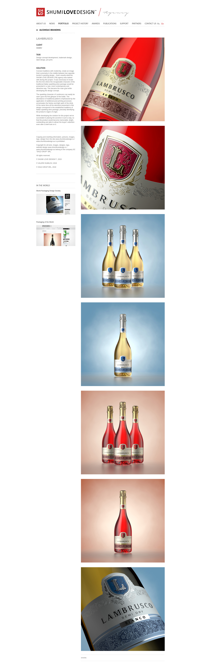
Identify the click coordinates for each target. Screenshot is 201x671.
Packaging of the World (45, 222)
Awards (96, 23)
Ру (158, 23)
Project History (80, 23)
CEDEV (39, 48)
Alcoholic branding (50, 30)
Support (124, 23)
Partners (136, 23)
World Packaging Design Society (48, 191)
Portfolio (63, 23)
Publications (110, 23)
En (162, 23)
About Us (41, 23)
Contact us (150, 23)
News (52, 23)
